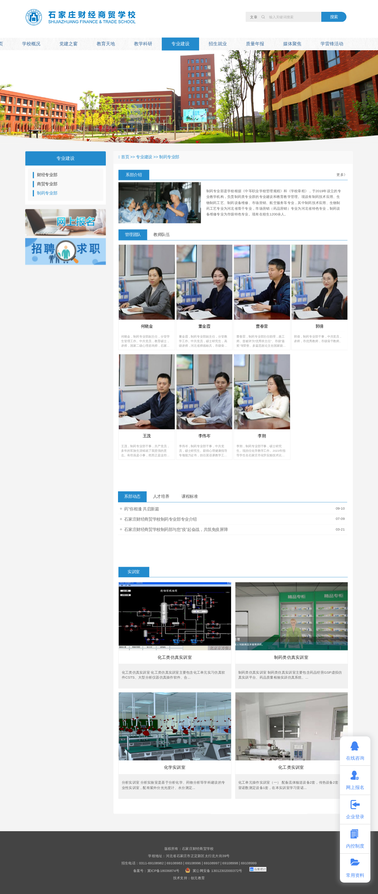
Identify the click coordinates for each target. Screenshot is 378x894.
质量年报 (255, 43)
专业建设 (180, 43)
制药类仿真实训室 (291, 657)
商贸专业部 (47, 184)
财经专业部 (47, 175)
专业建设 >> (147, 157)
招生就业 (218, 43)
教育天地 (106, 43)
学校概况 (31, 43)
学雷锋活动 (332, 43)
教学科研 (143, 43)
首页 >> (128, 157)
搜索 (334, 16)
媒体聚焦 (292, 43)
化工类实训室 (291, 767)
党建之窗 (68, 43)
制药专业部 (47, 193)
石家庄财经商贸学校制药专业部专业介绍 (160, 519)
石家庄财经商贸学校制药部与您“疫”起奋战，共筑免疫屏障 (176, 529)
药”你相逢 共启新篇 (141, 509)
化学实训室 (174, 767)
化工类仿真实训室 (175, 657)
